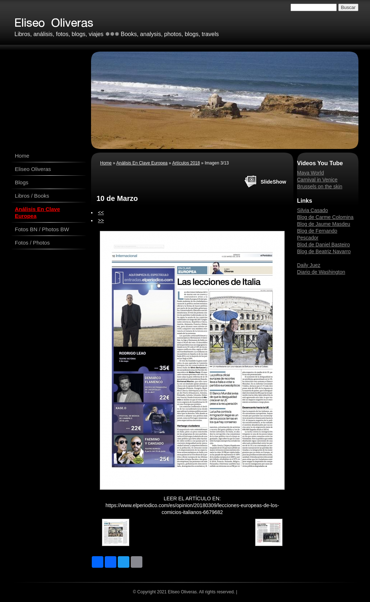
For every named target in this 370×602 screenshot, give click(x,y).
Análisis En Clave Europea (37, 212)
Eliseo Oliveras (33, 169)
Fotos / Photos (32, 243)
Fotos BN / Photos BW (42, 229)
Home (22, 156)
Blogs (22, 182)
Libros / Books (32, 196)
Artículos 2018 (186, 163)
